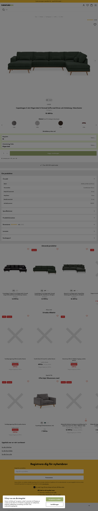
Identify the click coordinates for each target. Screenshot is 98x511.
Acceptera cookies (55, 499)
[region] (34, 501)
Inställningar (55, 504)
